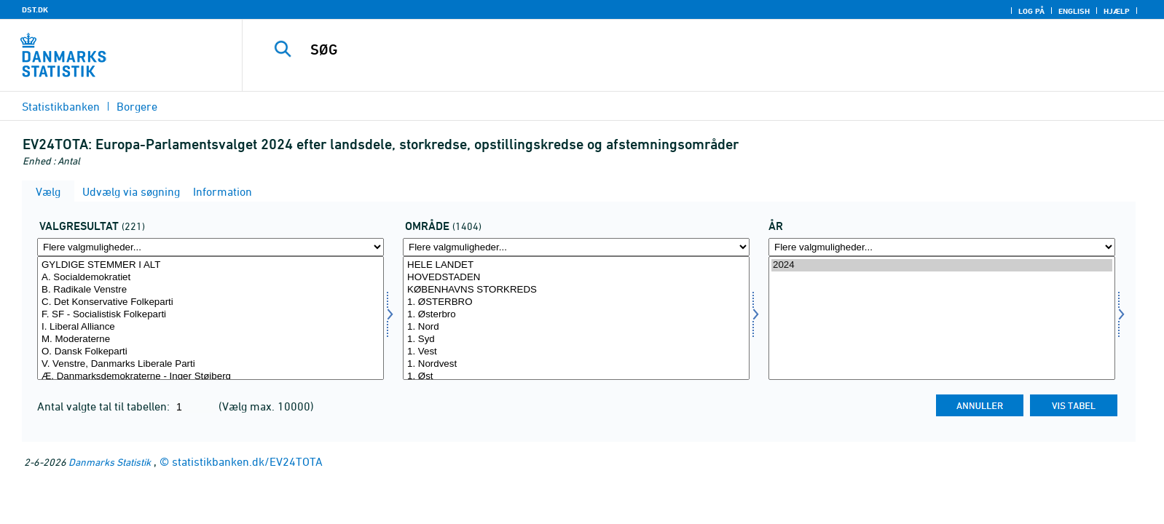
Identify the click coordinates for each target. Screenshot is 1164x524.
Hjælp (1117, 11)
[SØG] (668, 49)
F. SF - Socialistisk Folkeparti (210, 315)
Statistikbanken (61, 106)
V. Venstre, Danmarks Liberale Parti (210, 364)
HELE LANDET (576, 265)
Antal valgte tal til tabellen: (105, 406)
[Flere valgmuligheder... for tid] (941, 247)
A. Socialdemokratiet (210, 277)
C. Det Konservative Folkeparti (210, 302)
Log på (1031, 11)
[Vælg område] (576, 318)
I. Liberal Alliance (210, 327)
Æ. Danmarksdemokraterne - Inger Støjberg (210, 376)
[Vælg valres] (210, 318)
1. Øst (576, 376)
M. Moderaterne (210, 339)
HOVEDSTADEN (576, 277)
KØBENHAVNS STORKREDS (576, 290)
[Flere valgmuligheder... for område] (576, 247)
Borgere (137, 106)
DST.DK (35, 9)
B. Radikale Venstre (210, 290)
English (1074, 11)
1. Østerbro (576, 315)
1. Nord (576, 327)
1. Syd (576, 339)
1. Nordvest (576, 364)
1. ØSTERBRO (576, 302)
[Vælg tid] (941, 318)
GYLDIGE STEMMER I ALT (210, 265)
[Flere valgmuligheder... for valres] (210, 247)
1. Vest (576, 352)
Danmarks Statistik (109, 462)
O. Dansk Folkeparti (210, 352)
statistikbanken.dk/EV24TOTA (247, 461)
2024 (941, 265)
